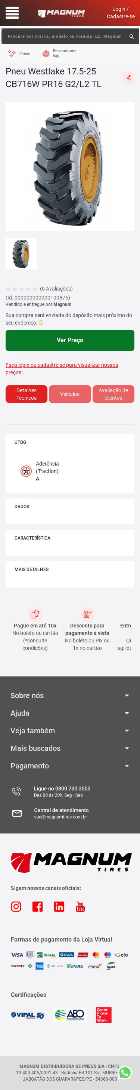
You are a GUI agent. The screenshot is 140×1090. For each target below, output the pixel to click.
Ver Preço (70, 340)
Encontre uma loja (64, 53)
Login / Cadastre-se (121, 12)
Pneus (24, 53)
